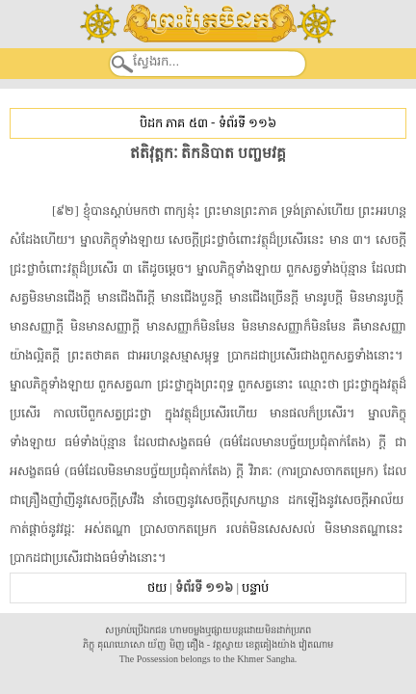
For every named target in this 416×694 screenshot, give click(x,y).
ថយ (157, 587)
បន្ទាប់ (255, 587)
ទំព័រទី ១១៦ (247, 123)
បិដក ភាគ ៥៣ (173, 123)
